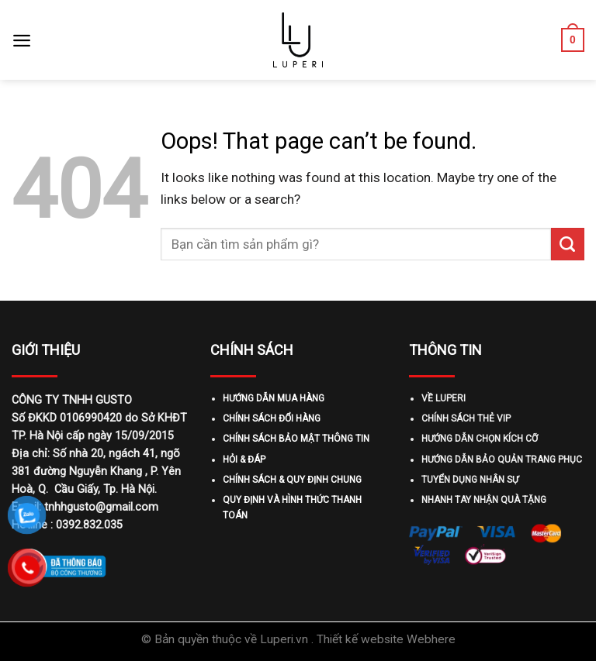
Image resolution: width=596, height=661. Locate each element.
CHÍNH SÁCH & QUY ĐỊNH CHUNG (292, 479)
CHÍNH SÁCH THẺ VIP (466, 418)
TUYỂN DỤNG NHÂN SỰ (469, 479)
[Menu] (22, 40)
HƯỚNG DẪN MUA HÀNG (273, 398)
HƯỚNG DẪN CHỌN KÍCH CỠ (479, 438)
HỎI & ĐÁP (244, 459)
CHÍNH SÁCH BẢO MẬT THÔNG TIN (296, 438)
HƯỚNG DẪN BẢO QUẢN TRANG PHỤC (501, 459)
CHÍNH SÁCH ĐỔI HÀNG (272, 418)
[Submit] (567, 244)
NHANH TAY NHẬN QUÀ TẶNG (483, 499)
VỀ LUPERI (443, 398)
